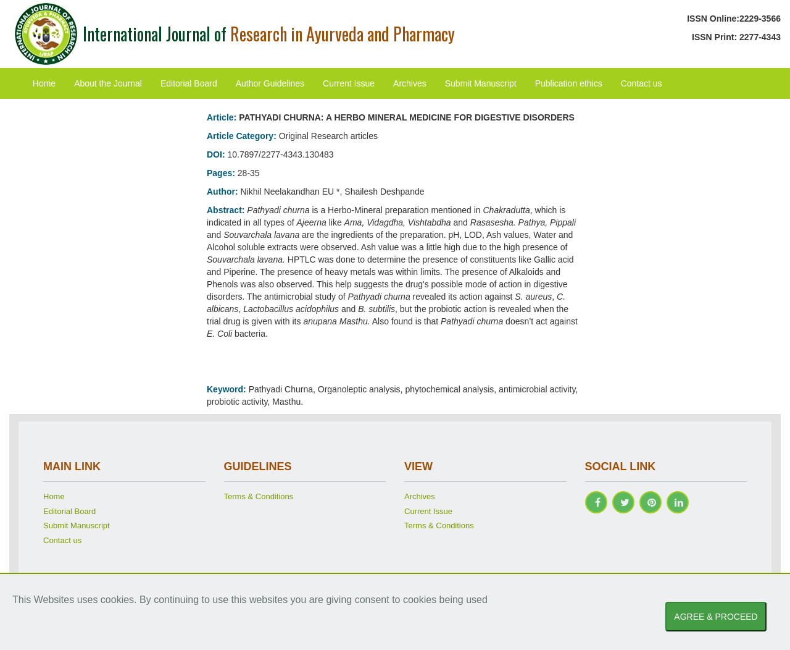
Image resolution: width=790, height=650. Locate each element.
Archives (409, 83)
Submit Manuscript (481, 83)
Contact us (641, 83)
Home (44, 83)
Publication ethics (568, 83)
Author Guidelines (270, 83)
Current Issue (349, 83)
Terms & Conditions (259, 496)
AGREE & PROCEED (715, 617)
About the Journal (108, 83)
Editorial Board (188, 83)
